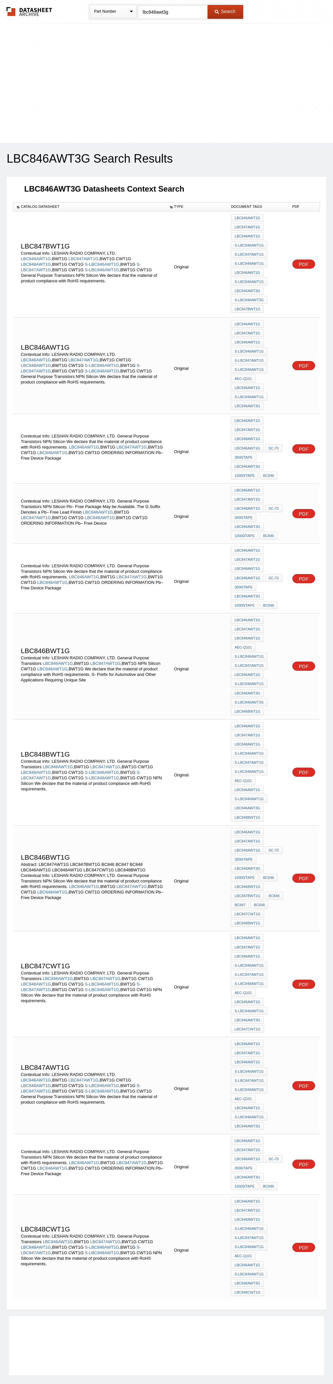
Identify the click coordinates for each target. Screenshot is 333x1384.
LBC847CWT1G (247, 889)
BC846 (268, 466)
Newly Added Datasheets (60, 1362)
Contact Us (263, 1362)
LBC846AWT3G (247, 288)
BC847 (240, 880)
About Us (287, 1362)
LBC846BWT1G (247, 693)
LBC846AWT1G (36, 256)
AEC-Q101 (243, 373)
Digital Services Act (229, 1362)
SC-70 (273, 440)
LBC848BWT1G (247, 796)
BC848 (259, 880)
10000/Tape (244, 466)
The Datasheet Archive (29, 11)
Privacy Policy (102, 1362)
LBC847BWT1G (247, 306)
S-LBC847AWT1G (248, 253)
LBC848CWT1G (247, 1254)
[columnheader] (89, 207)
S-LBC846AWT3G (248, 297)
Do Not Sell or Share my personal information (163, 1362)
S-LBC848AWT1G (102, 267)
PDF (304, 262)
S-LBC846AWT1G (102, 262)
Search (225, 11)
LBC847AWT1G (83, 256)
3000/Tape (243, 448)
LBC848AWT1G (36, 262)
